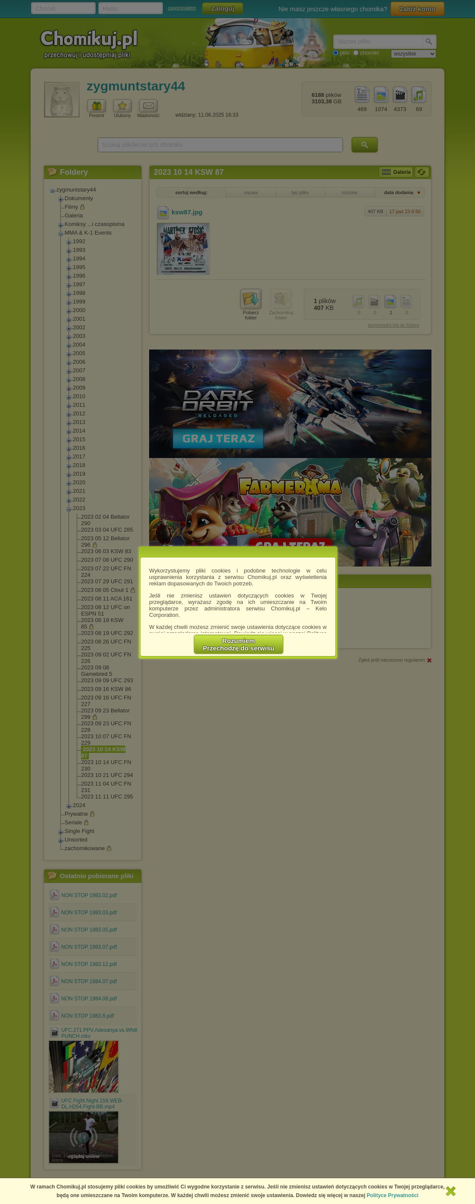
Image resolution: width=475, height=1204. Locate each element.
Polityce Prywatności (393, 1195)
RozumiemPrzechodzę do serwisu (239, 644)
